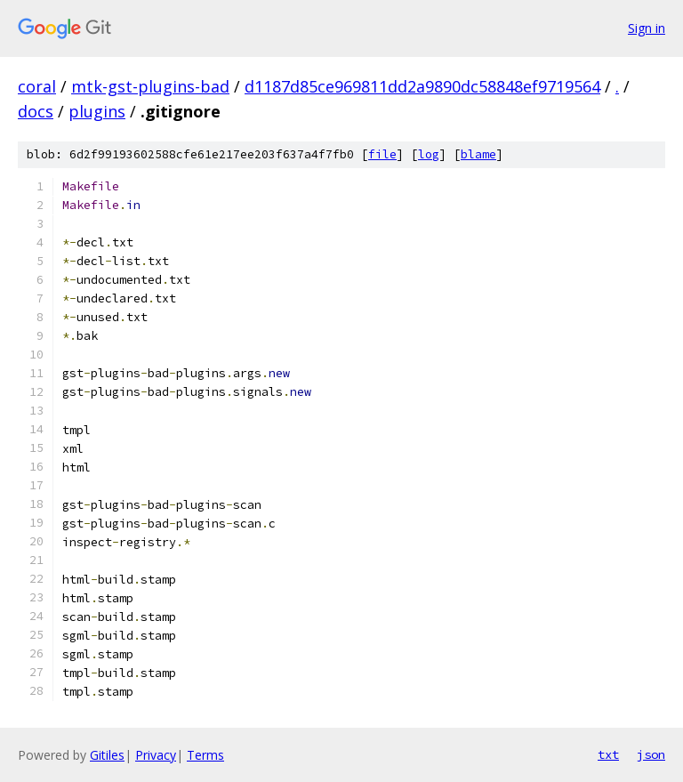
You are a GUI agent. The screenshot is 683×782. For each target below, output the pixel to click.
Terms (205, 754)
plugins (96, 111)
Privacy (155, 754)
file (382, 154)
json (651, 754)
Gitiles (107, 754)
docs (35, 111)
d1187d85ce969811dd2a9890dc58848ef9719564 (422, 86)
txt (608, 754)
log (428, 154)
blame (478, 154)
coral (37, 86)
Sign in (646, 28)
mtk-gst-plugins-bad (150, 86)
